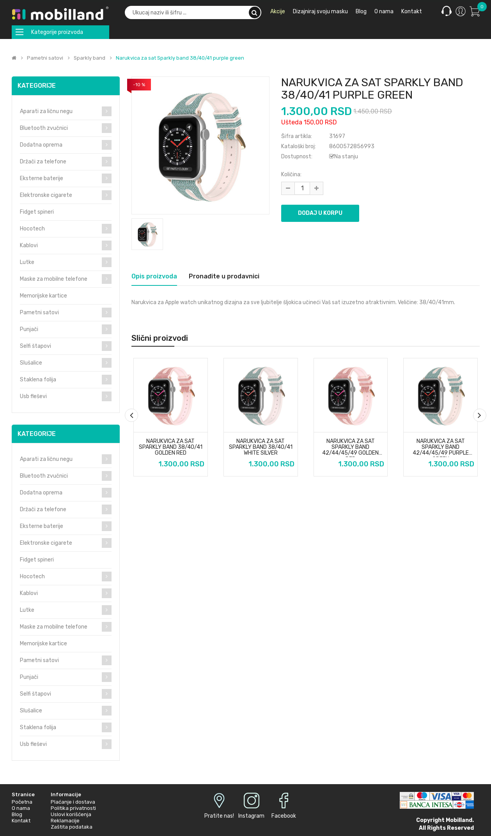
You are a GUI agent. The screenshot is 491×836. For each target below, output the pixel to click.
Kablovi (29, 245)
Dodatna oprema (41, 145)
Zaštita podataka (71, 827)
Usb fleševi (33, 396)
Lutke (27, 262)
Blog (17, 814)
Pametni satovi (45, 58)
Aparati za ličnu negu (46, 111)
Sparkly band (89, 58)
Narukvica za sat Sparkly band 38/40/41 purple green (180, 58)
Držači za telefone (43, 161)
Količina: (291, 174)
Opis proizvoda (154, 276)
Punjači (29, 329)
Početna (22, 802)
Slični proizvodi (159, 338)
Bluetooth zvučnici (44, 128)
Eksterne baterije (41, 178)
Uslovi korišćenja (71, 814)
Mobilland (459, 820)
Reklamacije (65, 821)
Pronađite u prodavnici (224, 276)
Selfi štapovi (35, 346)
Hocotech (32, 228)
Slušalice (31, 363)
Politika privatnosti (73, 808)
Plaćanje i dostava (73, 802)
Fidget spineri (37, 212)
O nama (21, 808)
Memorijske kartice (43, 295)
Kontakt (21, 821)
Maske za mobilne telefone (53, 279)
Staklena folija (38, 379)
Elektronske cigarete (46, 195)
